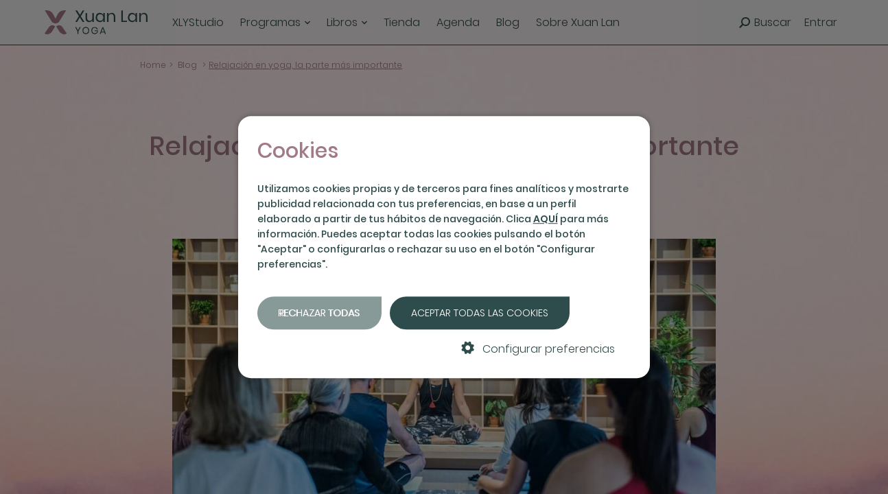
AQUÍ (545, 219)
